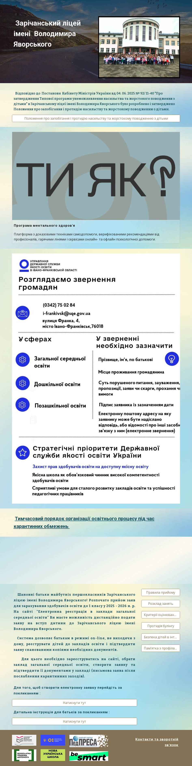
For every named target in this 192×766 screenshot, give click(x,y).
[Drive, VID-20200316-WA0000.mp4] (38, 560)
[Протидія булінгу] (160, 625)
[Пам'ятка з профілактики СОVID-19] (160, 648)
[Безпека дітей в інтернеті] (160, 637)
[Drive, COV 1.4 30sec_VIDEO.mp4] (96, 560)
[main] (53, 33)
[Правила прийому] (160, 592)
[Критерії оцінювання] (160, 614)
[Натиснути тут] (74, 702)
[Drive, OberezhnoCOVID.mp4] (153, 560)
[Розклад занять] (160, 603)
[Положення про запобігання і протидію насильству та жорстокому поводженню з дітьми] (96, 118)
